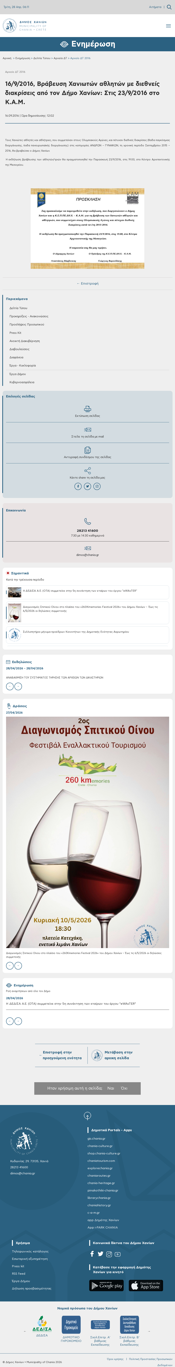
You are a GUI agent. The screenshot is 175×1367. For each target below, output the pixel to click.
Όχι (124, 1088)
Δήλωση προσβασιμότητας (32, 1288)
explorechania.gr (100, 1168)
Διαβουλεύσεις (19, 349)
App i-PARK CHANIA (103, 1227)
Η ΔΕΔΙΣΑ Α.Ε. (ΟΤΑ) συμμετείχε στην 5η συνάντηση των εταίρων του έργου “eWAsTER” (71, 1003)
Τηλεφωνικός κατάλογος (30, 1251)
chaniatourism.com (101, 1160)
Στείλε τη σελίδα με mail (87, 432)
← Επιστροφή (87, 283)
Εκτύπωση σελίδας (87, 411)
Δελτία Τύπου (41, 58)
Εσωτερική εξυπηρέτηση (30, 1258)
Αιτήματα (155, 7)
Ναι (110, 1088)
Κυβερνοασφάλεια (21, 382)
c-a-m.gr (94, 1212)
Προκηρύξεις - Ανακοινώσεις (28, 316)
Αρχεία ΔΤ (60, 58)
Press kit (18, 1266)
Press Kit (15, 333)
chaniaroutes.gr (99, 1175)
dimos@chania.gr (87, 555)
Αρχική (7, 58)
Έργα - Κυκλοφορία (22, 365)
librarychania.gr (99, 1197)
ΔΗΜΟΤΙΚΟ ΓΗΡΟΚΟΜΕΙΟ (43, 1329)
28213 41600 (87, 531)
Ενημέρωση (22, 58)
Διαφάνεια (16, 357)
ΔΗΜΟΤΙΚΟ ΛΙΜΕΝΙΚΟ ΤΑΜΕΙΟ (131, 1331)
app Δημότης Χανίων (103, 1220)
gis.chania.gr (96, 1138)
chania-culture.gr (100, 1146)
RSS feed (18, 1273)
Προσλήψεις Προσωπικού (26, 324)
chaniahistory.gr (99, 1205)
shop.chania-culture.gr (104, 1153)
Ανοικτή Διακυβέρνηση (24, 341)
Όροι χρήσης (115, 1359)
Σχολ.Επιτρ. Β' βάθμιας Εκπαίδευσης (102, 1331)
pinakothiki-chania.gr (103, 1190)
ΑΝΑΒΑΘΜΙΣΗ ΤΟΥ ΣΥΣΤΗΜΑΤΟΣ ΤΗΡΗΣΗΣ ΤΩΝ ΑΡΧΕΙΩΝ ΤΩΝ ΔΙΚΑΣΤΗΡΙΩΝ (54, 678)
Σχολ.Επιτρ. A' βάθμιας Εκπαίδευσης (73, 1331)
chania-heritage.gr (101, 1183)
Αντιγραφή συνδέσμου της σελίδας (87, 453)
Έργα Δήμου (17, 374)
